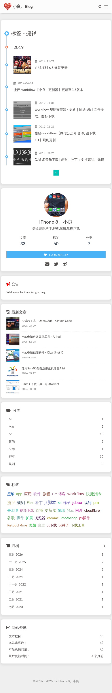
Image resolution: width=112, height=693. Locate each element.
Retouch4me (17, 525)
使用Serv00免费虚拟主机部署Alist (43, 368)
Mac (70, 510)
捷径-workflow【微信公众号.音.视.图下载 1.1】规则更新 (65, 136)
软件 (37, 493)
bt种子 (64, 525)
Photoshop (69, 518)
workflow (75, 493)
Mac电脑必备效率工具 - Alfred (41, 336)
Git (54, 494)
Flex (30, 502)
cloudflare (92, 510)
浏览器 (40, 518)
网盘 (78, 510)
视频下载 (27, 510)
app (19, 493)
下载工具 (78, 525)
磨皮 (41, 525)
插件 (20, 518)
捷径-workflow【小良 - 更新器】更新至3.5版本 (48, 90)
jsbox (77, 502)
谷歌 (11, 518)
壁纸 (10, 494)
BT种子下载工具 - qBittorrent (40, 384)
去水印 (12, 510)
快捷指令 (94, 493)
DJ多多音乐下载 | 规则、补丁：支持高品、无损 (69, 159)
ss (59, 502)
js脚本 (50, 502)
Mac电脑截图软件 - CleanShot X (42, 352)
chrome (53, 518)
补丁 (39, 502)
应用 (28, 493)
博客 (61, 494)
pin (96, 502)
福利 (87, 502)
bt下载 (52, 525)
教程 (46, 494)
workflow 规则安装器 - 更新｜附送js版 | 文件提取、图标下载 (69, 112)
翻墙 (61, 510)
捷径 (11, 502)
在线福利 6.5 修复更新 (51, 68)
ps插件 (84, 518)
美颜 (32, 525)
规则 (21, 502)
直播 (39, 510)
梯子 (66, 502)
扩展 (29, 518)
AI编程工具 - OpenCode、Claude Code (47, 320)
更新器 (50, 510)
